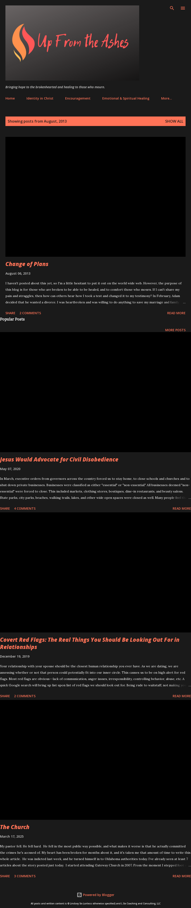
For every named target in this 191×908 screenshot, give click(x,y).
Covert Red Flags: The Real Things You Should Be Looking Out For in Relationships (89, 643)
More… (166, 98)
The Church (14, 827)
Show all (174, 121)
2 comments (30, 313)
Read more (176, 313)
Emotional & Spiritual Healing (125, 98)
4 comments (25, 508)
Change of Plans (26, 264)
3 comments (25, 876)
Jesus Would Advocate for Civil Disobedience (59, 459)
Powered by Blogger (95, 895)
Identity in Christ (39, 98)
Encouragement (78, 98)
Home (10, 98)
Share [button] (10, 313)
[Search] (172, 8)
